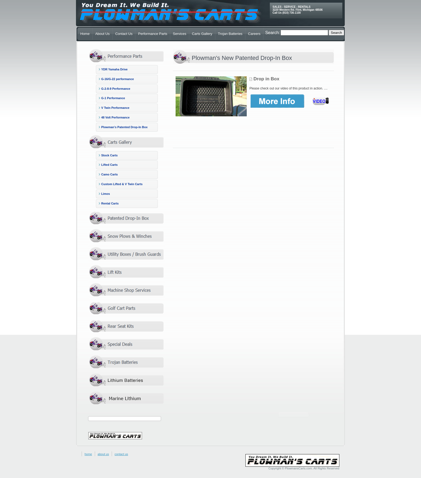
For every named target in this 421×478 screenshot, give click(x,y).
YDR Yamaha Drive (114, 69)
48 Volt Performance (115, 117)
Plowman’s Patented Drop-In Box (124, 127)
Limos (105, 193)
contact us (121, 454)
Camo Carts (109, 174)
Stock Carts (109, 155)
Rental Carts (110, 203)
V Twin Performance (115, 107)
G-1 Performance (113, 98)
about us (103, 454)
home (88, 454)
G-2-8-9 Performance (115, 88)
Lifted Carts (109, 164)
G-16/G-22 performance (117, 79)
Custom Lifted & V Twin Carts (122, 184)
